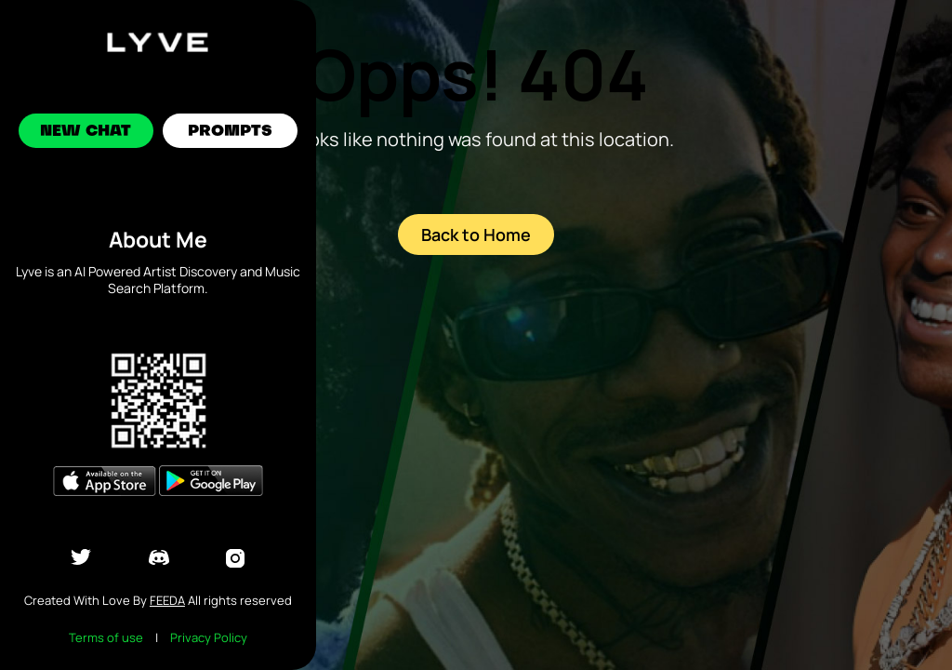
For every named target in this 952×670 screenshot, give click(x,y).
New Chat (86, 132)
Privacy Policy (208, 637)
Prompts (230, 132)
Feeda (167, 600)
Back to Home (476, 234)
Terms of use (106, 637)
